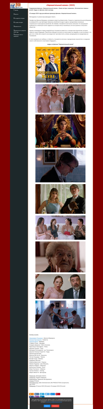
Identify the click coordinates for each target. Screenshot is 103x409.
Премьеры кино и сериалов (18, 35)
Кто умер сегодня (18, 22)
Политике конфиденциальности (54, 402)
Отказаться (55, 405)
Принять (47, 405)
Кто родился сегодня (19, 18)
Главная (16, 10)
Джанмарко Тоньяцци (36, 223)
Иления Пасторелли (35, 225)
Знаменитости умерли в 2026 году (20, 31)
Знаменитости (17, 26)
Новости (16, 14)
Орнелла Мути (33, 226)
